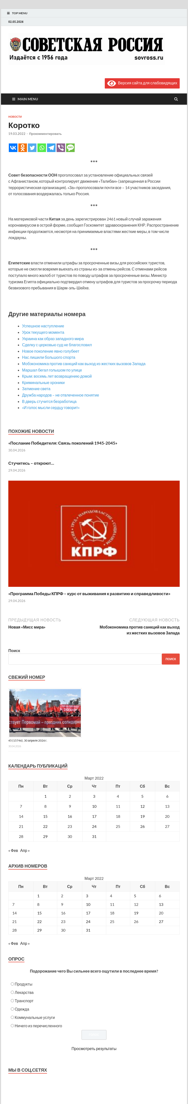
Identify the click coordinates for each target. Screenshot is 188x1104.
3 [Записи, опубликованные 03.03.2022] (94, 796)
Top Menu (19, 13)
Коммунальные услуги (35, 1017)
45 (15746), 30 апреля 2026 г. (27, 740)
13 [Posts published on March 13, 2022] (161, 904)
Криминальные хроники (43, 382)
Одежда (22, 1009)
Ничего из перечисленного (38, 1025)
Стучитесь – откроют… (31, 463)
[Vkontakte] (13, 147)
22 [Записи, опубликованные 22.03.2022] (45, 826)
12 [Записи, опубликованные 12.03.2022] (142, 806)
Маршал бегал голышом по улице (52, 370)
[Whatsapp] (41, 147)
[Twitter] (32, 147)
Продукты (23, 984)
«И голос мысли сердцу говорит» (51, 407)
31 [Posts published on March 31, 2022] (88, 930)
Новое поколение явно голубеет (50, 351)
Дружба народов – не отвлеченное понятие (60, 395)
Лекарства (24, 992)
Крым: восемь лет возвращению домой (57, 376)
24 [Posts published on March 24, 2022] (88, 921)
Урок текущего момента (43, 332)
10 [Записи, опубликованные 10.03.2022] (94, 806)
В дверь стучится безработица (49, 401)
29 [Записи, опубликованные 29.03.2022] (45, 836)
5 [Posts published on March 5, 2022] (135, 895)
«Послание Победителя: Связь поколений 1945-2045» (62, 443)
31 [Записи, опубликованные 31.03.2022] (94, 836)
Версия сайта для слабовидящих (142, 82)
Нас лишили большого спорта (48, 357)
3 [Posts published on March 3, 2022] (87, 895)
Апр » (25, 850)
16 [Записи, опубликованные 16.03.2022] (70, 816)
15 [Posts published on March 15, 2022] (39, 913)
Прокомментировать (45, 134)
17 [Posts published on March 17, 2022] (88, 913)
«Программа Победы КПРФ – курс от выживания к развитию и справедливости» (89, 593)
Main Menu (28, 99)
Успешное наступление (43, 325)
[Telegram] (51, 147)
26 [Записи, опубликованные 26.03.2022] (142, 826)
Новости (15, 116)
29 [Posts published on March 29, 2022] (39, 930)
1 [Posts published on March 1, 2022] (38, 895)
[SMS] (70, 147)
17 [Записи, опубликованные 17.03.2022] (94, 816)
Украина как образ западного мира (53, 338)
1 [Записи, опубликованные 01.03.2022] (45, 796)
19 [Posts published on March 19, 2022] (136, 913)
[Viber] (61, 147)
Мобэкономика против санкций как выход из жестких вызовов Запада (83, 363)
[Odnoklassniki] (22, 147)
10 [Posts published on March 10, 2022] (88, 904)
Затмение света (36, 388)
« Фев (13, 850)
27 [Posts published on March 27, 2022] (161, 921)
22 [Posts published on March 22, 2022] (39, 921)
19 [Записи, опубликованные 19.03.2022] (142, 816)
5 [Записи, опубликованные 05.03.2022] (142, 796)
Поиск (14, 650)
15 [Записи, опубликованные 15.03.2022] (45, 816)
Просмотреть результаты (93, 1048)
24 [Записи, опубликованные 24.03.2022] (94, 826)
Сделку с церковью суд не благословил (57, 344)
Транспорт (24, 1000)
